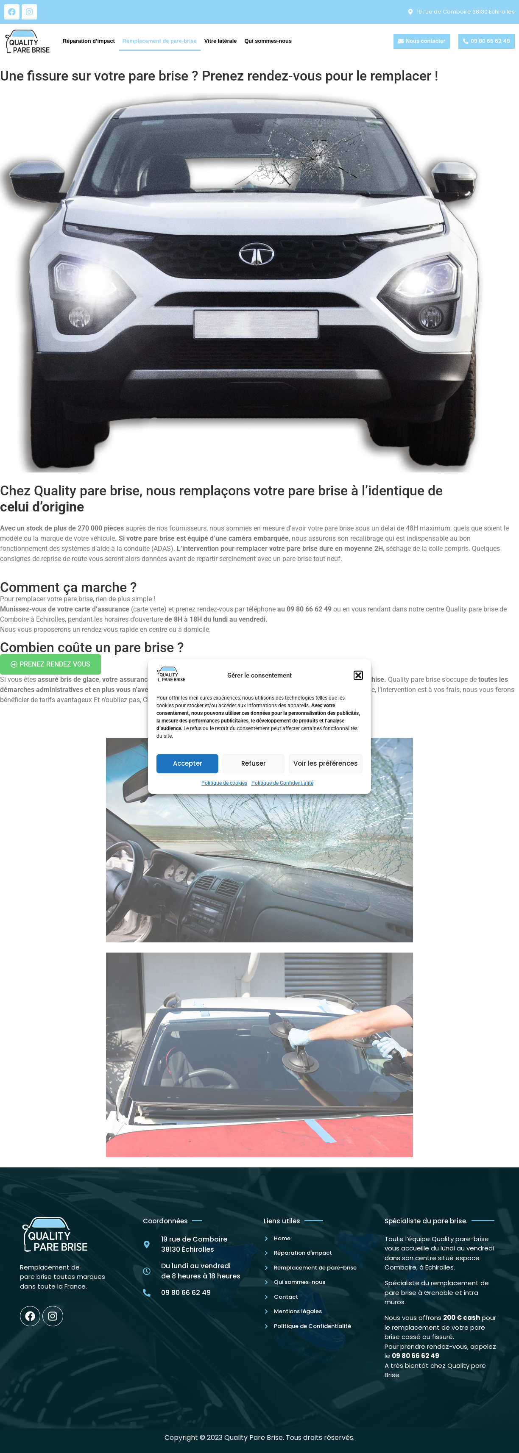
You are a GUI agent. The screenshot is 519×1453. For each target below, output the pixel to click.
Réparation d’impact (89, 41)
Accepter (187, 763)
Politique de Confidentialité (282, 783)
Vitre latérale (220, 41)
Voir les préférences (325, 763)
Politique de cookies (224, 783)
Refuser (253, 763)
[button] (358, 675)
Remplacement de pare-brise (160, 41)
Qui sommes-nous (268, 41)
